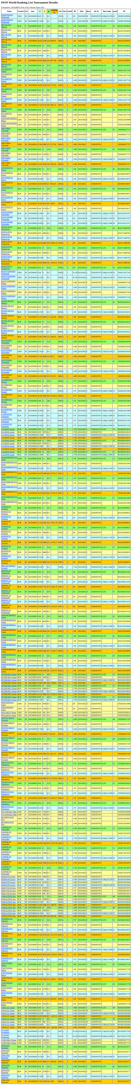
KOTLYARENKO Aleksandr (8, 273)
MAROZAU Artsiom (6, 508)
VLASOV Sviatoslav (5, 1031)
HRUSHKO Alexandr (6, 130)
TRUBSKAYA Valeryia (7, 920)
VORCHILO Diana (9, 1040)
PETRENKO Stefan (9, 674)
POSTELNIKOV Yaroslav (8, 719)
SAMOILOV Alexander (6, 828)
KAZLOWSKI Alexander (7, 213)
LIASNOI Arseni (8, 429)
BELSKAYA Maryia (6, 26)
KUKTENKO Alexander (7, 342)
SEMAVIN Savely (8, 877)
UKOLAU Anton (8, 1008)
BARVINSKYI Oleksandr (7, 16)
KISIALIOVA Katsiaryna (7, 228)
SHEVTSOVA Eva (9, 888)
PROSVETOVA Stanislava (8, 764)
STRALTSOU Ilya (9, 896)
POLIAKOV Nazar (9, 713)
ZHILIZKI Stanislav (6, 1047)
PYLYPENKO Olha (9, 812)
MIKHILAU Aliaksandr (6, 572)
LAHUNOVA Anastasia (7, 416)
